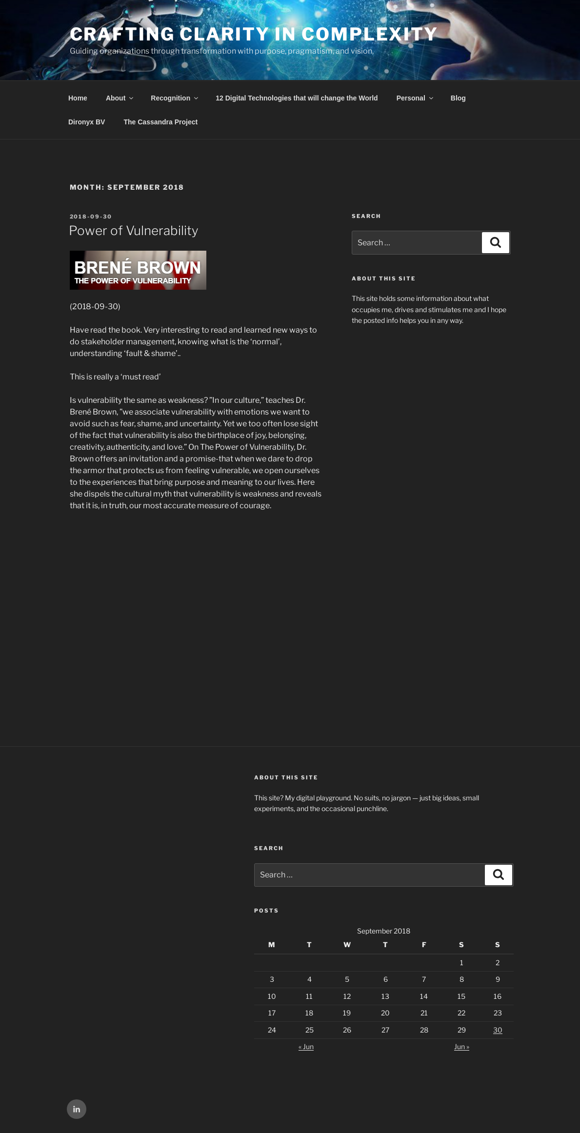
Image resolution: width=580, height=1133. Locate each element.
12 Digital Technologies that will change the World (297, 98)
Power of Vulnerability (134, 230)
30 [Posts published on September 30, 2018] (497, 1030)
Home (77, 98)
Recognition (175, 98)
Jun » (461, 1046)
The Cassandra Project (160, 122)
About (120, 98)
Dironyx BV (86, 122)
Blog (458, 98)
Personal (416, 98)
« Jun (306, 1046)
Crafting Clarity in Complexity (254, 34)
